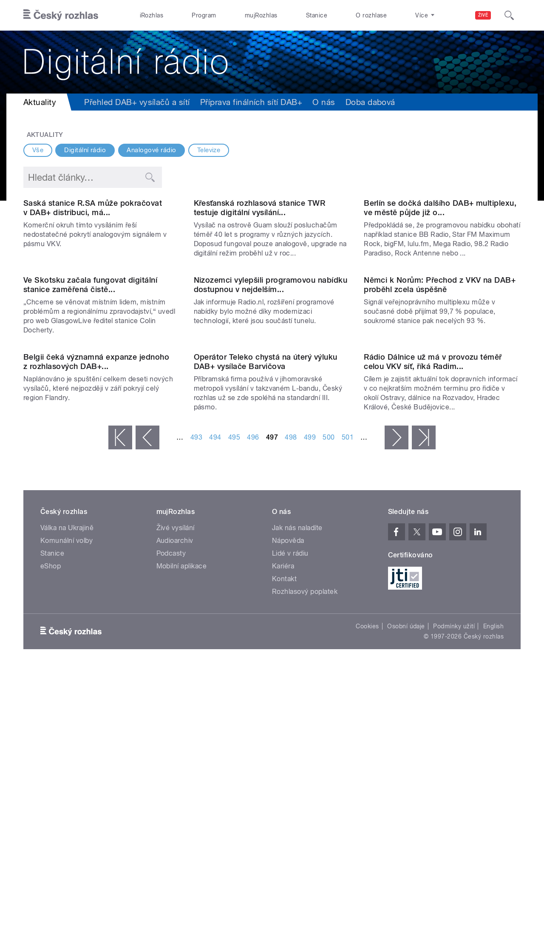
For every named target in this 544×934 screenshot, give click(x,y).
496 (253, 701)
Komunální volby (66, 805)
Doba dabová (370, 102)
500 (328, 701)
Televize (209, 150)
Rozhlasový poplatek (304, 856)
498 (291, 701)
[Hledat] (509, 15)
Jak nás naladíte (297, 792)
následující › (396, 701)
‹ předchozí (147, 701)
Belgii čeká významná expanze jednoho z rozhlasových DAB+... (96, 625)
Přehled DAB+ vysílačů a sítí (137, 102)
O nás (323, 102)
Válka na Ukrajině (67, 792)
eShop (50, 830)
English (493, 890)
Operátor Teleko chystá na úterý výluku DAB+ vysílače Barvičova (265, 625)
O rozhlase (371, 15)
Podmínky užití (454, 890)
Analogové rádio (151, 150)
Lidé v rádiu (290, 817)
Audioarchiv (174, 805)
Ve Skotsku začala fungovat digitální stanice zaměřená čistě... (90, 460)
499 (310, 701)
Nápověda (288, 805)
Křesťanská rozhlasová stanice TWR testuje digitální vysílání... (260, 296)
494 (215, 701)
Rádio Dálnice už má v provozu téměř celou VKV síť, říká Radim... (433, 625)
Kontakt (284, 843)
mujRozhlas (261, 15)
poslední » (424, 701)
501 (348, 701)
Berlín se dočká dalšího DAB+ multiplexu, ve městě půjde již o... (440, 296)
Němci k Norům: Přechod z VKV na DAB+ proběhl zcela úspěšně (440, 460)
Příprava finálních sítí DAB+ (251, 102)
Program (204, 15)
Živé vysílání (175, 792)
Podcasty (171, 817)
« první (120, 701)
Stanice (316, 15)
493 (196, 701)
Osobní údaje (406, 890)
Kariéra (283, 830)
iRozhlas (152, 15)
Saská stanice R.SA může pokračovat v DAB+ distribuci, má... (92, 296)
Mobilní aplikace (181, 830)
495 (234, 701)
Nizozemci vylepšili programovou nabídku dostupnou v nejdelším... (271, 460)
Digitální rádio (85, 150)
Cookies (367, 890)
